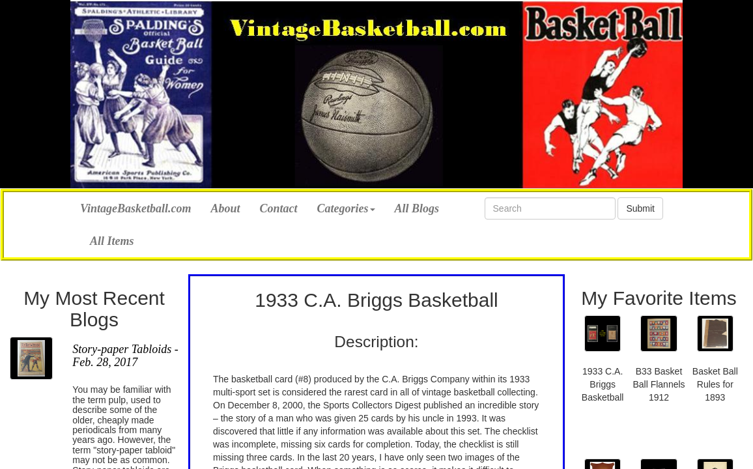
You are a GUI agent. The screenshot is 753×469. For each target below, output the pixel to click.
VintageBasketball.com (136, 207)
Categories (346, 208)
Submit (640, 208)
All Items (112, 241)
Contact (279, 208)
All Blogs (417, 208)
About (225, 208)
